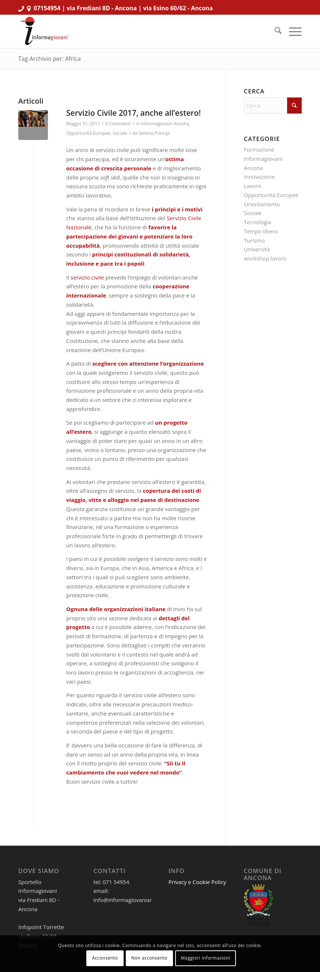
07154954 (47, 8)
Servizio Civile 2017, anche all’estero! (133, 113)
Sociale (120, 133)
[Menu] (292, 31)
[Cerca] (274, 31)
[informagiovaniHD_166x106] (44, 31)
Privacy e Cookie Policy (197, 882)
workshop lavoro (265, 258)
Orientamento (262, 204)
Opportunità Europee (88, 133)
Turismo (254, 240)
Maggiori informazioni (205, 958)
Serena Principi (154, 133)
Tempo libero (261, 231)
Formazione (259, 149)
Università (257, 249)
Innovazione (259, 176)
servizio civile (87, 277)
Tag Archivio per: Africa (49, 59)
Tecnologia (257, 222)
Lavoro (252, 185)
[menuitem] (274, 31)
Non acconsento (149, 958)
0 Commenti (118, 124)
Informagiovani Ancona (165, 124)
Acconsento (105, 958)
